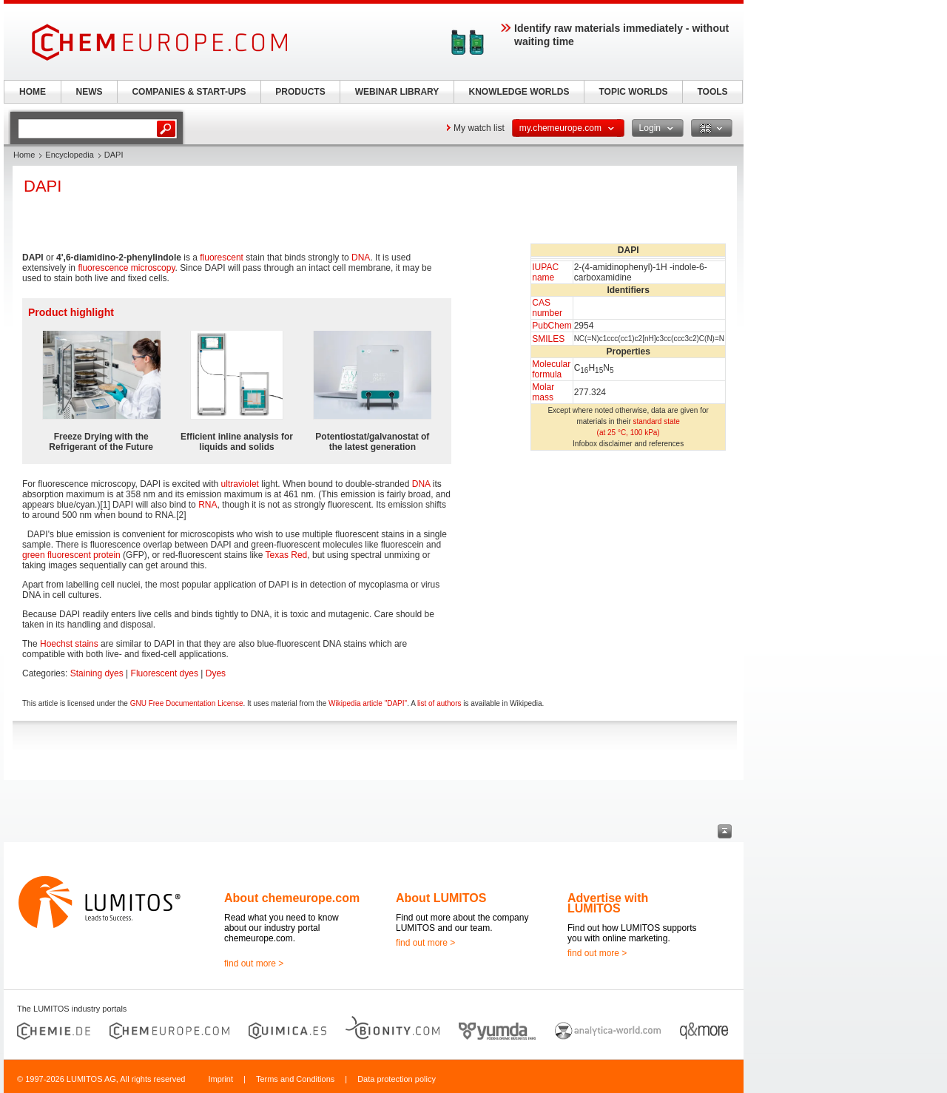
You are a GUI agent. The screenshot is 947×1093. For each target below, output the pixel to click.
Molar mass (543, 392)
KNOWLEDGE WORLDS (519, 92)
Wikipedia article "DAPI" (367, 703)
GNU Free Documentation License (186, 703)
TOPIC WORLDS (633, 92)
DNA (360, 257)
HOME (32, 92)
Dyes (216, 673)
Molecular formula (551, 369)
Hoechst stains (69, 644)
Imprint (220, 1078)
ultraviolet (240, 484)
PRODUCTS (300, 92)
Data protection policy (396, 1078)
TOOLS (712, 92)
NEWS (89, 92)
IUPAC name (545, 272)
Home (24, 154)
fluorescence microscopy (126, 268)
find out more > (253, 963)
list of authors (439, 703)
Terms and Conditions (295, 1078)
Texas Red (287, 555)
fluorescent (221, 257)
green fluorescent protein (71, 555)
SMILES (548, 339)
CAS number (547, 307)
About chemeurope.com (292, 898)
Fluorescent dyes (164, 673)
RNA (207, 505)
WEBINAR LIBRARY (397, 92)
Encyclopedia (69, 154)
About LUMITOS (441, 898)
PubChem (551, 325)
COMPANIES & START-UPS (189, 92)
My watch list (479, 128)
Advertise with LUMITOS (607, 903)
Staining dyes (97, 673)
